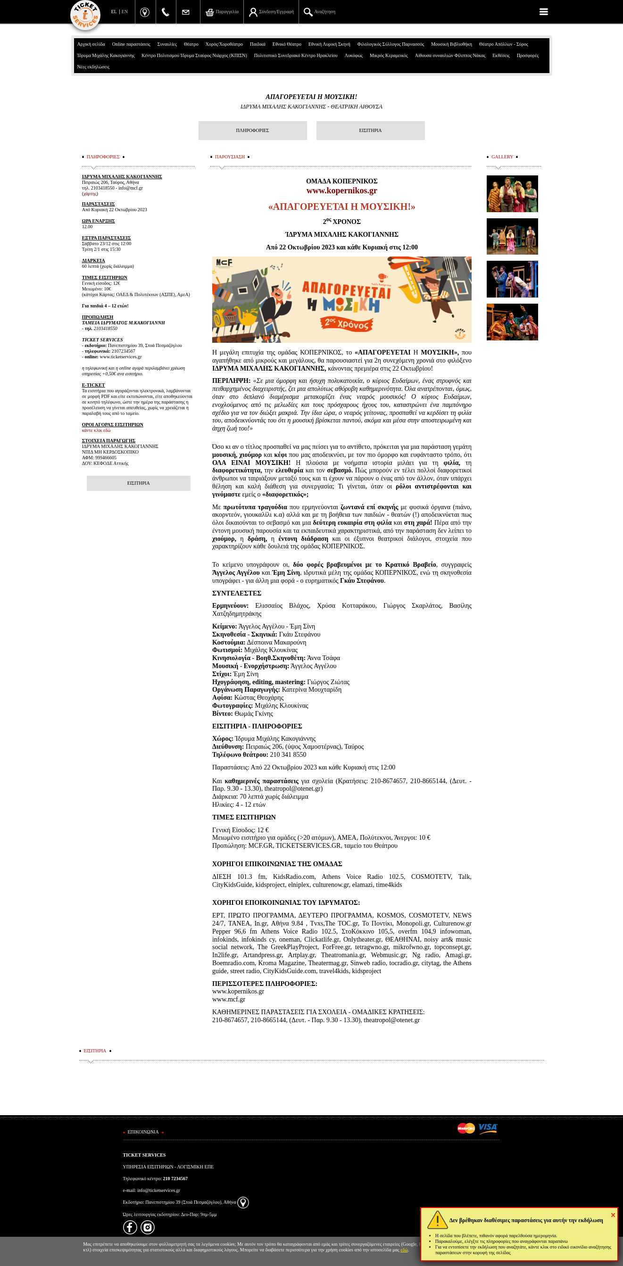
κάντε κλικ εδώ (96, 430)
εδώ (404, 1249)
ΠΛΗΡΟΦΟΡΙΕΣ (252, 130)
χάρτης (90, 193)
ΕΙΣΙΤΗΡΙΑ (370, 130)
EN (125, 11)
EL (114, 11)
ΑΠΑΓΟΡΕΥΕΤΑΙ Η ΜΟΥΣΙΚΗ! (311, 96)
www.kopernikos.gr (342, 190)
